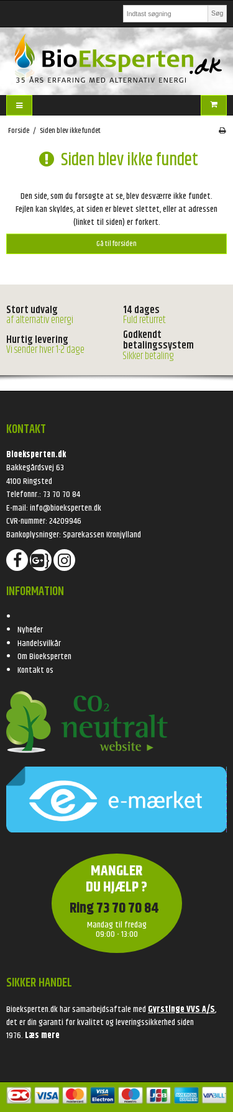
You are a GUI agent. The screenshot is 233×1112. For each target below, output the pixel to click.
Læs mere (42, 1035)
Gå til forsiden (116, 244)
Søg (217, 13)
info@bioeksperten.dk (65, 508)
